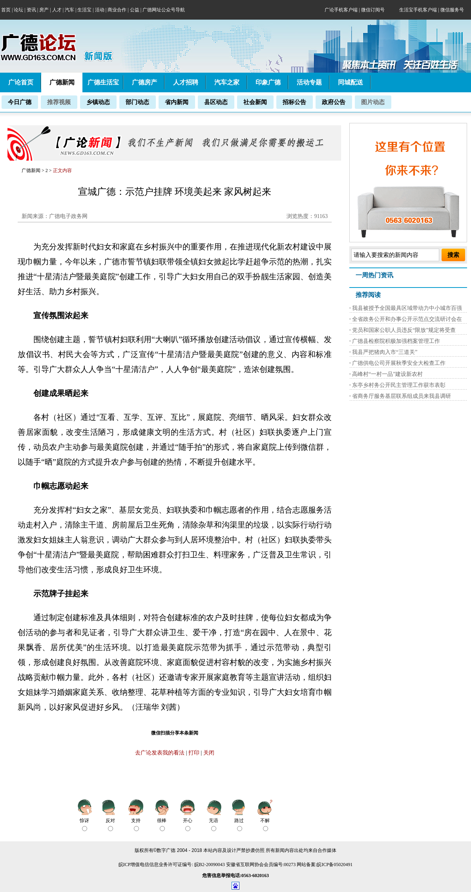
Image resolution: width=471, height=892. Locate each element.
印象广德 (268, 82)
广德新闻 (31, 170)
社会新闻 (255, 102)
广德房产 (144, 82)
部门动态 (137, 102)
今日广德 (19, 102)
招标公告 (294, 102)
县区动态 (216, 102)
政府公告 (333, 102)
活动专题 (309, 82)
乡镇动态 (98, 102)
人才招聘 (185, 82)
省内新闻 (176, 102)
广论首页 (20, 82)
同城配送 (350, 82)
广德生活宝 (103, 82)
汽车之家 (226, 82)
